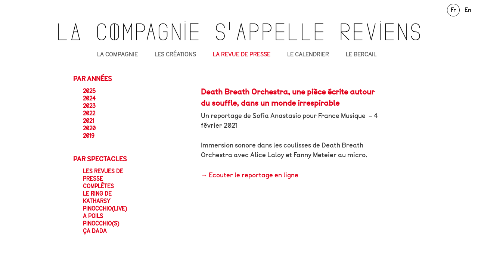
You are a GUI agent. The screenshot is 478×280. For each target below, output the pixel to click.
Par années (92, 79)
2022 (89, 113)
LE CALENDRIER (308, 54)
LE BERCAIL (361, 54)
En (468, 10)
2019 (88, 136)
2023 (89, 106)
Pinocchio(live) (105, 208)
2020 (89, 128)
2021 (88, 121)
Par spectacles (100, 159)
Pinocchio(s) (101, 223)
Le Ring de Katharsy (97, 197)
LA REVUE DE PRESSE (241, 54)
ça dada (95, 231)
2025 (89, 91)
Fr (453, 10)
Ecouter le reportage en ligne (253, 175)
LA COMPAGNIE (117, 54)
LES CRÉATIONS (175, 54)
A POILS (93, 216)
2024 (89, 98)
